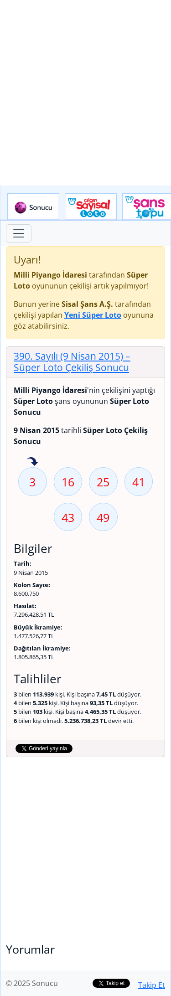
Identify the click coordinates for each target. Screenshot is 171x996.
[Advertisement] (85, 92)
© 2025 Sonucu (32, 983)
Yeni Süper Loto (92, 315)
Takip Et (151, 985)
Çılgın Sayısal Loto (91, 207)
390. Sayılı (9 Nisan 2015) (72, 362)
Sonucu (33, 207)
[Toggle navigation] (18, 233)
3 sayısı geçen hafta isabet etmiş (32, 462)
